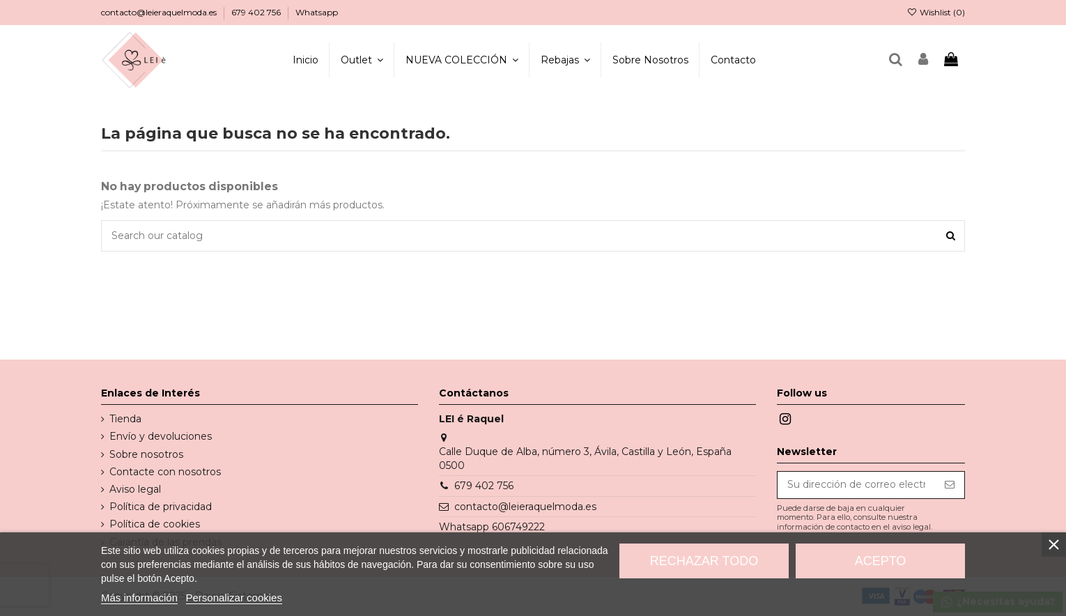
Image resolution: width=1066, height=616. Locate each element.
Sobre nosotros (146, 454)
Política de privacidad (160, 506)
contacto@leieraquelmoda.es (160, 12)
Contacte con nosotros (165, 471)
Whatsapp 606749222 (492, 527)
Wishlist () (936, 12)
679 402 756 (257, 12)
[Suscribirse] (949, 485)
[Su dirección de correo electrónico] (856, 485)
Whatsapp (316, 12)
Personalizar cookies (234, 597)
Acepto (880, 561)
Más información (139, 597)
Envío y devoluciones (160, 436)
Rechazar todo (704, 561)
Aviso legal (135, 489)
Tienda (125, 419)
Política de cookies (154, 524)
